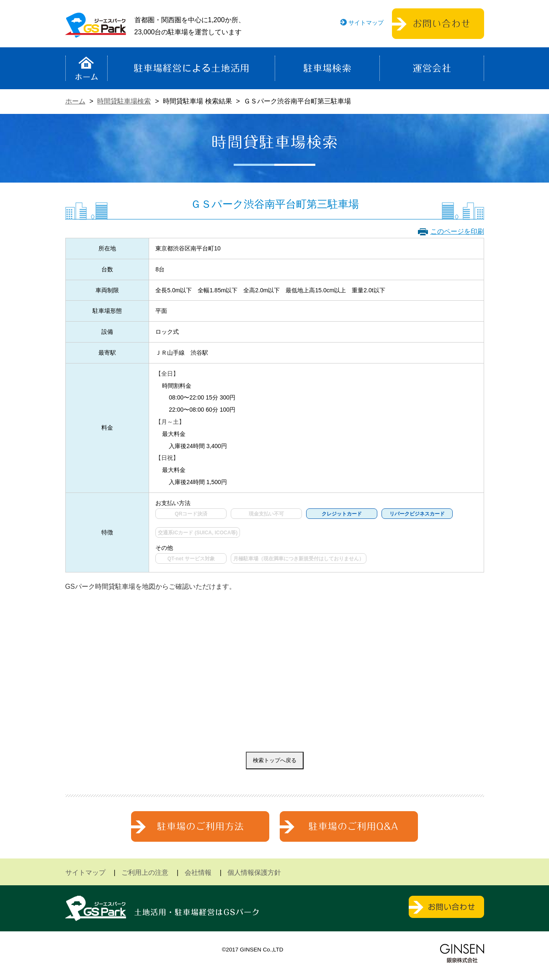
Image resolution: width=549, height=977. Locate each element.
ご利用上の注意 (144, 872)
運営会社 (432, 68)
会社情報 (198, 872)
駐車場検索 (327, 68)
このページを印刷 (457, 231)
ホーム (86, 68)
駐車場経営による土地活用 (191, 68)
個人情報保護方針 (254, 872)
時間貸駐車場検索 (124, 101)
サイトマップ (366, 22)
